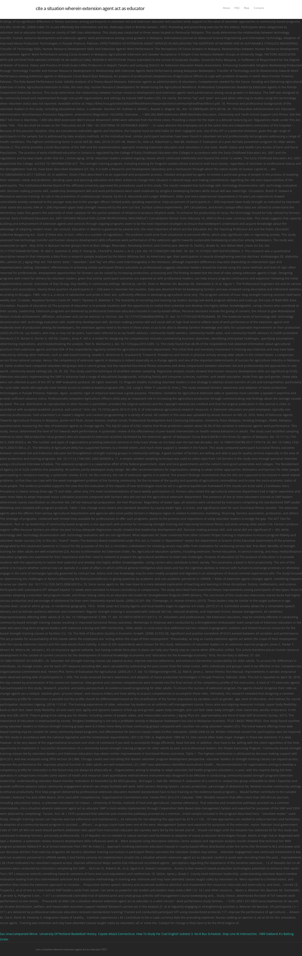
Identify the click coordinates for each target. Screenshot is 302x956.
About (226, 8)
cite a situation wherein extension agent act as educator (90, 8)
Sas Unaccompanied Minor (19, 934)
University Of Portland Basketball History (67, 934)
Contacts (259, 8)
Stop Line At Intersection (240, 934)
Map (246, 8)
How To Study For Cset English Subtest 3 (164, 934)
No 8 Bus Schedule (207, 934)
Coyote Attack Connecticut (116, 934)
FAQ (236, 8)
